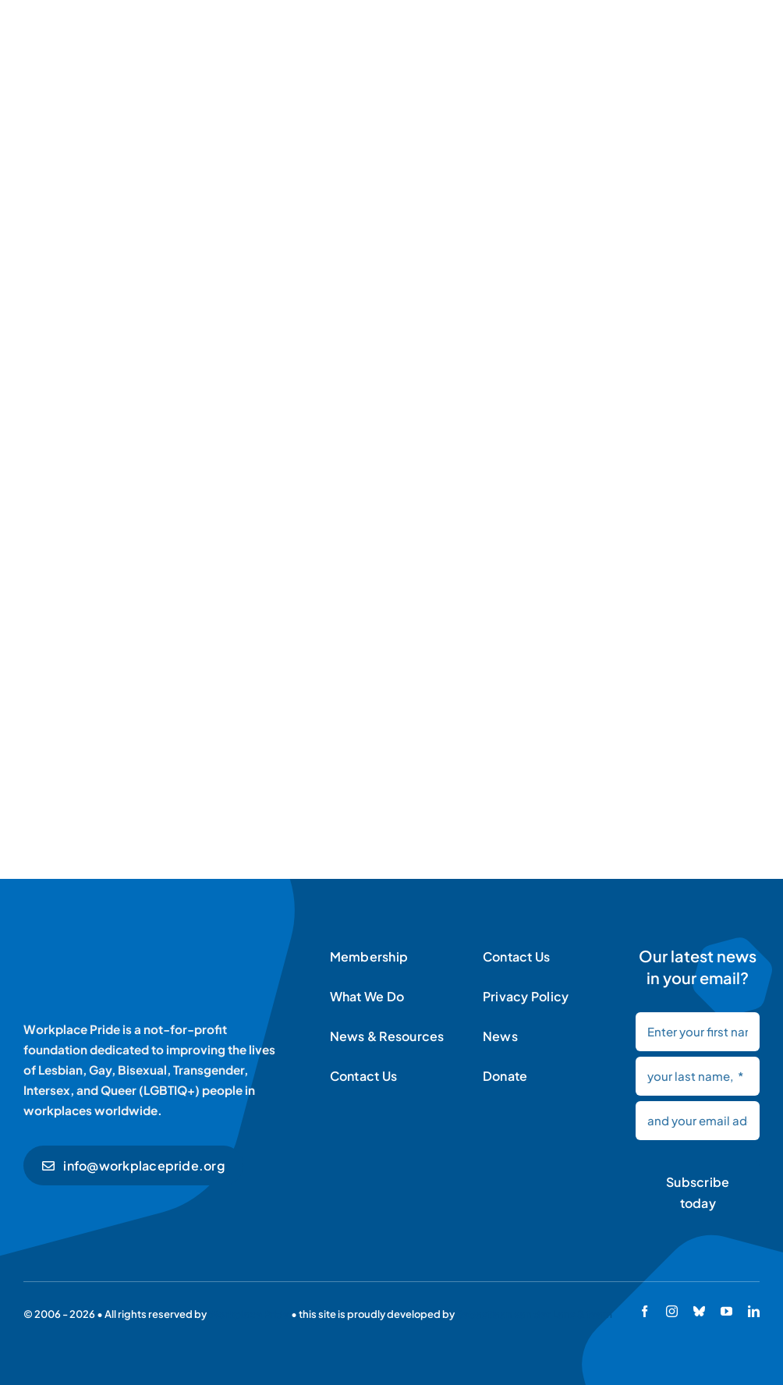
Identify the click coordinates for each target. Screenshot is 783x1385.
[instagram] (672, 1311)
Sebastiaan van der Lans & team (534, 1314)
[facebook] (644, 1311)
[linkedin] (754, 1311)
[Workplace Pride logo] (130, 947)
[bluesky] (699, 1311)
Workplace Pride (248, 1314)
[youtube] (726, 1311)
